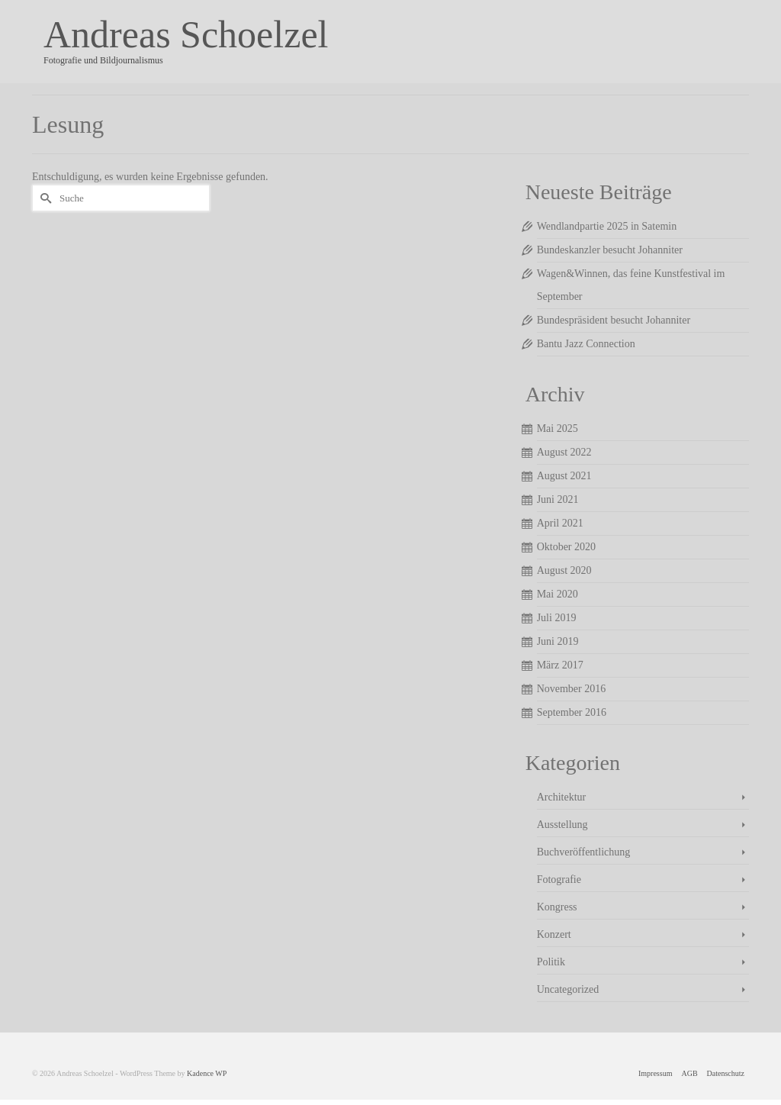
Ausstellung (562, 824)
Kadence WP (207, 1073)
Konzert (554, 934)
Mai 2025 (557, 428)
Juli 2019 (557, 617)
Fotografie (559, 879)
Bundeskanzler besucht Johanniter (610, 250)
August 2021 (564, 476)
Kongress (557, 907)
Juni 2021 (558, 499)
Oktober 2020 (566, 546)
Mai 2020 (557, 594)
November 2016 (571, 688)
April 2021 (560, 523)
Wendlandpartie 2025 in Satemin (607, 226)
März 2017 (560, 665)
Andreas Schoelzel (185, 34)
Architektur (562, 797)
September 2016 (571, 712)
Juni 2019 (558, 641)
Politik (551, 962)
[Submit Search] (43, 198)
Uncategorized (568, 989)
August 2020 (564, 570)
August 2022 (564, 452)
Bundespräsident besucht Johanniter (613, 320)
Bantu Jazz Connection (586, 344)
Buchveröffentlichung (584, 852)
